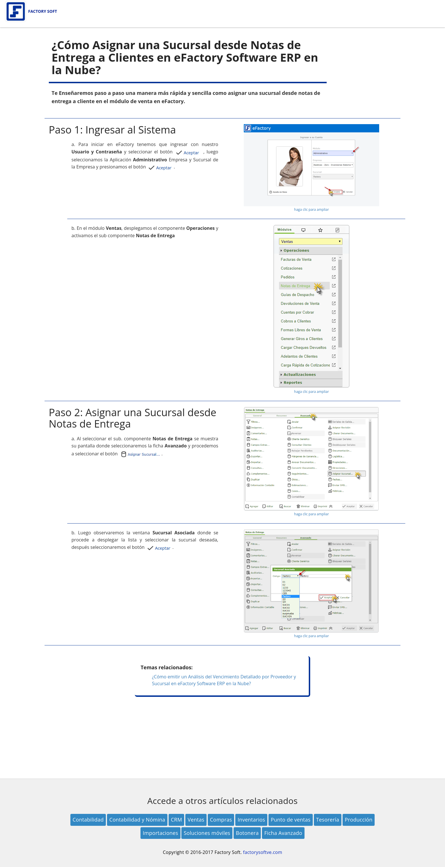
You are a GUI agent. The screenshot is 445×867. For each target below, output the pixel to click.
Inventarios (251, 819)
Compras (221, 819)
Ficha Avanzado (283, 833)
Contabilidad (88, 819)
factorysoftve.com (262, 852)
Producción (358, 819)
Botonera (247, 833)
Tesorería (327, 819)
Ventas (196, 819)
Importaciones (160, 833)
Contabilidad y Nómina (137, 819)
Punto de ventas (290, 819)
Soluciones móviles (207, 833)
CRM (176, 819)
